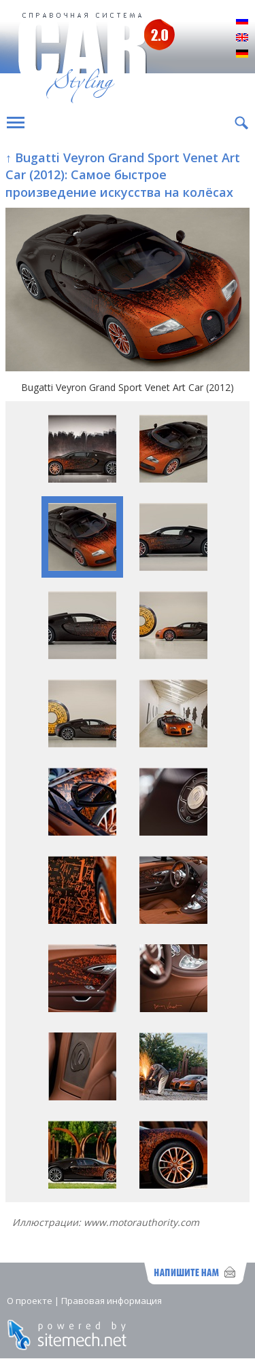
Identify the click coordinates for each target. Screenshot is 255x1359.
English (242, 38)
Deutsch (242, 54)
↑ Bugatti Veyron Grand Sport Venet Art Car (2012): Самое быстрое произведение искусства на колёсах (122, 174)
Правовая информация (111, 1301)
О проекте (29, 1301)
